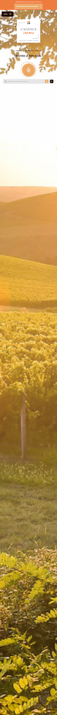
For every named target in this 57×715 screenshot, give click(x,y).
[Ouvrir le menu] (7, 14)
